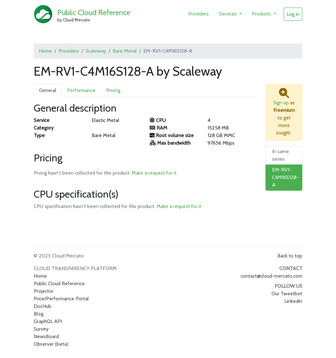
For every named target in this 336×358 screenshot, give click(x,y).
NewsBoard (46, 336)
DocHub (42, 306)
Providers (198, 14)
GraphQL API (48, 321)
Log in (293, 14)
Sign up (281, 103)
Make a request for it (154, 173)
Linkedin (293, 301)
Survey (41, 329)
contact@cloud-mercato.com (271, 276)
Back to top (289, 256)
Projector (44, 291)
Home (45, 51)
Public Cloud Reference (93, 12)
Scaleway (96, 51)
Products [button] (262, 14)
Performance (81, 90)
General (47, 90)
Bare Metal (125, 51)
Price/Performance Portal (61, 299)
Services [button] (228, 14)
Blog (38, 314)
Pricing (113, 90)
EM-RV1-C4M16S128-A (285, 177)
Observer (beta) (51, 344)
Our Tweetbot (286, 294)
